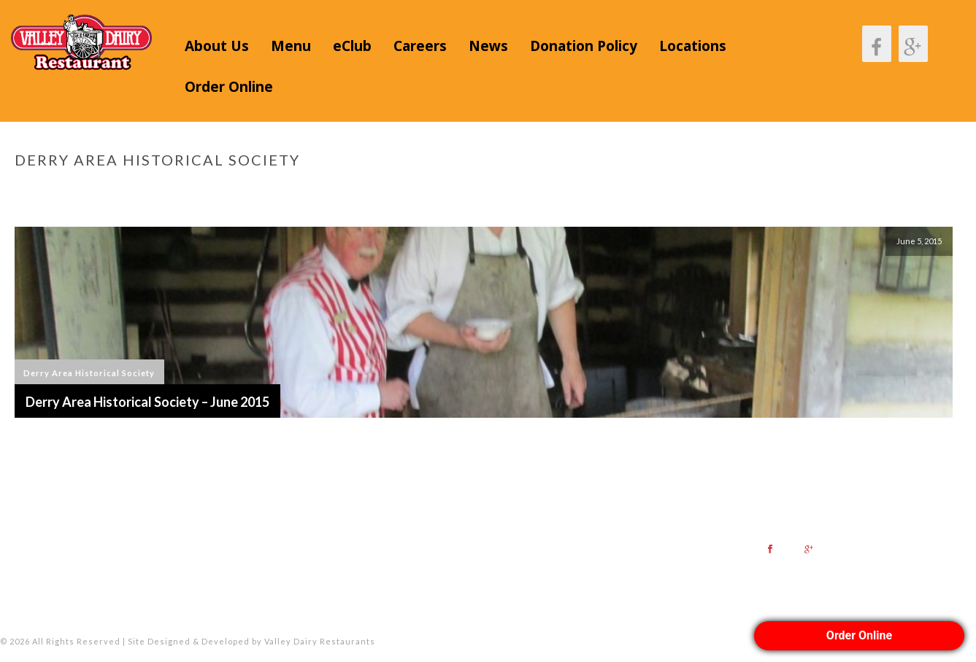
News (488, 45)
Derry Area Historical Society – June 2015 (147, 402)
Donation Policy (583, 45)
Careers (420, 45)
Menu (291, 45)
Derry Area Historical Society (89, 373)
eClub (352, 45)
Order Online (229, 86)
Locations (692, 45)
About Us (217, 45)
